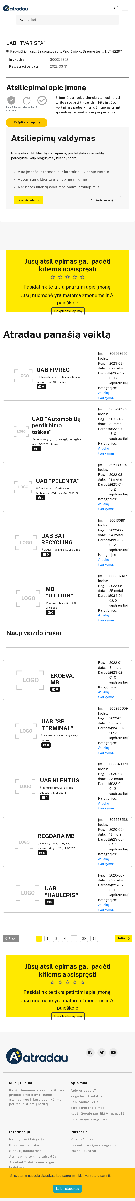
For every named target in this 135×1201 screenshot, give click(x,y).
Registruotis (28, 200)
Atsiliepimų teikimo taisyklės (32, 1156)
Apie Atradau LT (83, 1090)
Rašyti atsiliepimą (27, 122)
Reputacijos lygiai (85, 1102)
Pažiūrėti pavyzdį (103, 200)
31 (94, 938)
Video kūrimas (82, 1139)
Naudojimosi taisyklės (27, 1139)
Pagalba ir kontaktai (87, 1096)
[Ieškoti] (67, 20)
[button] (125, 7)
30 (84, 938)
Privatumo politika (24, 1145)
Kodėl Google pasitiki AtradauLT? (97, 1113)
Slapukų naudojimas (25, 1151)
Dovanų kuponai (83, 1151)
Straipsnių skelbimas (87, 1107)
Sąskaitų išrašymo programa (93, 1145)
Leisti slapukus (67, 1189)
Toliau (123, 938)
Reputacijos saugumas (89, 1119)
